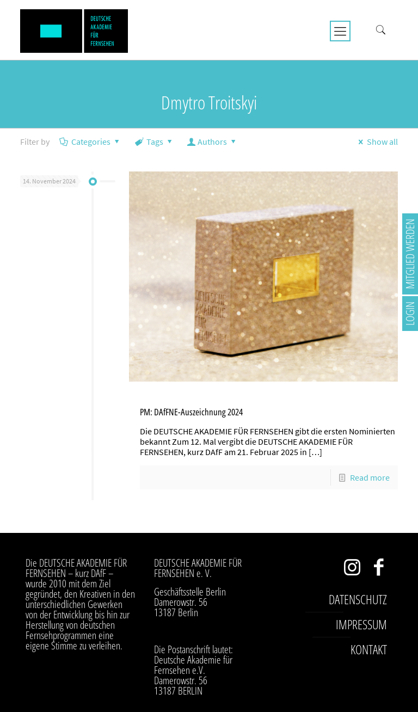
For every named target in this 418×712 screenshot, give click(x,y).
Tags (154, 141)
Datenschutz (358, 599)
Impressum (361, 624)
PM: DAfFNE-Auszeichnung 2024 (191, 412)
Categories (90, 141)
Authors (212, 141)
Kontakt (369, 649)
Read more (370, 477)
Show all (376, 141)
